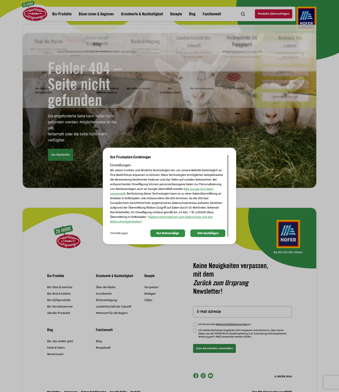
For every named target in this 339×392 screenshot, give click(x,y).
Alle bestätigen (208, 233)
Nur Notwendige (167, 233)
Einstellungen (119, 233)
